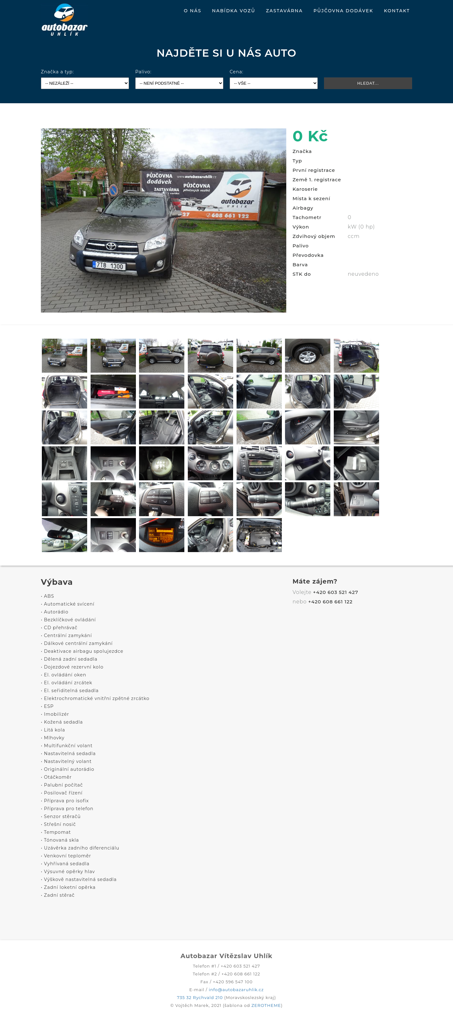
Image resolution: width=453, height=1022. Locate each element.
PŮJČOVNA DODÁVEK (343, 11)
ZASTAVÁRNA (284, 11)
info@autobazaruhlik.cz (236, 989)
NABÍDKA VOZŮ (233, 11)
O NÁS (192, 11)
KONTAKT (397, 11)
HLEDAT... (368, 83)
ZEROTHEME (266, 1005)
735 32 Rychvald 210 (200, 997)
